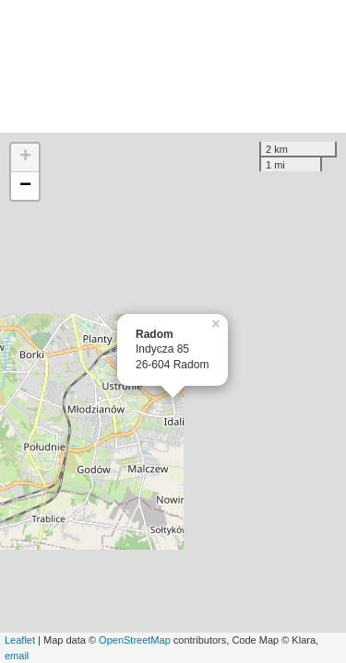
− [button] (25, 186)
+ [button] (25, 157)
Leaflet (20, 640)
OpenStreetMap (135, 640)
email (17, 655)
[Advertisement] (173, 66)
